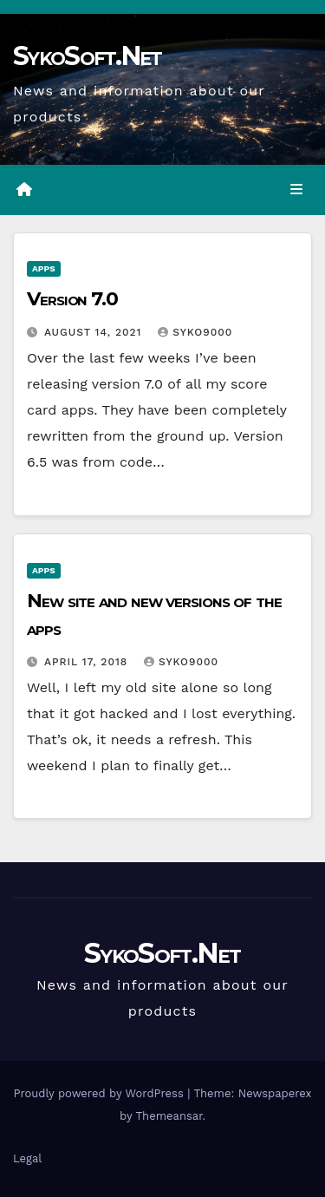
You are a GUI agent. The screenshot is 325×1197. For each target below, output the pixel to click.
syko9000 (195, 332)
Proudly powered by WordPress (100, 1093)
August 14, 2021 (95, 332)
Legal (27, 1158)
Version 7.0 (72, 299)
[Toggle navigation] (297, 190)
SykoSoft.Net (87, 56)
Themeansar (169, 1115)
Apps (43, 268)
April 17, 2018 (88, 662)
